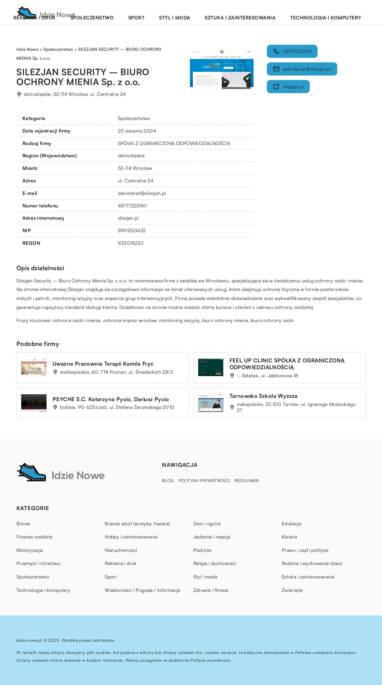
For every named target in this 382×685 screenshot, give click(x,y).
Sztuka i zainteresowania (266, 11)
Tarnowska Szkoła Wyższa (263, 395)
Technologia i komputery (335, 11)
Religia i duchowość (214, 563)
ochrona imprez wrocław (130, 320)
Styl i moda (215, 11)
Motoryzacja (29, 550)
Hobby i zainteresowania (131, 537)
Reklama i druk (114, 11)
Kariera (289, 537)
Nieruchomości (121, 550)
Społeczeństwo (157, 11)
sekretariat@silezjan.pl (142, 193)
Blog (168, 480)
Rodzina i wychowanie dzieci (312, 563)
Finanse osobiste (34, 537)
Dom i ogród (206, 524)
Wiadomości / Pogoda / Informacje (142, 590)
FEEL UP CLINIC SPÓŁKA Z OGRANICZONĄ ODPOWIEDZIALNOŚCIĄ (287, 363)
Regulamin (247, 480)
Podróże (202, 550)
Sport (189, 11)
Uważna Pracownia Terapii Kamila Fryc (103, 363)
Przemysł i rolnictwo (38, 563)
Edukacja (291, 524)
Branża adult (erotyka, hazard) (137, 524)
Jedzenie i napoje (211, 537)
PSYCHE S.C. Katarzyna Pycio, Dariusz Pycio (111, 399)
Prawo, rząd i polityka (305, 550)
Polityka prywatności (204, 480)
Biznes (23, 524)
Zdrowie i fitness (211, 590)
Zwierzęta (292, 590)
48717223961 (132, 206)
